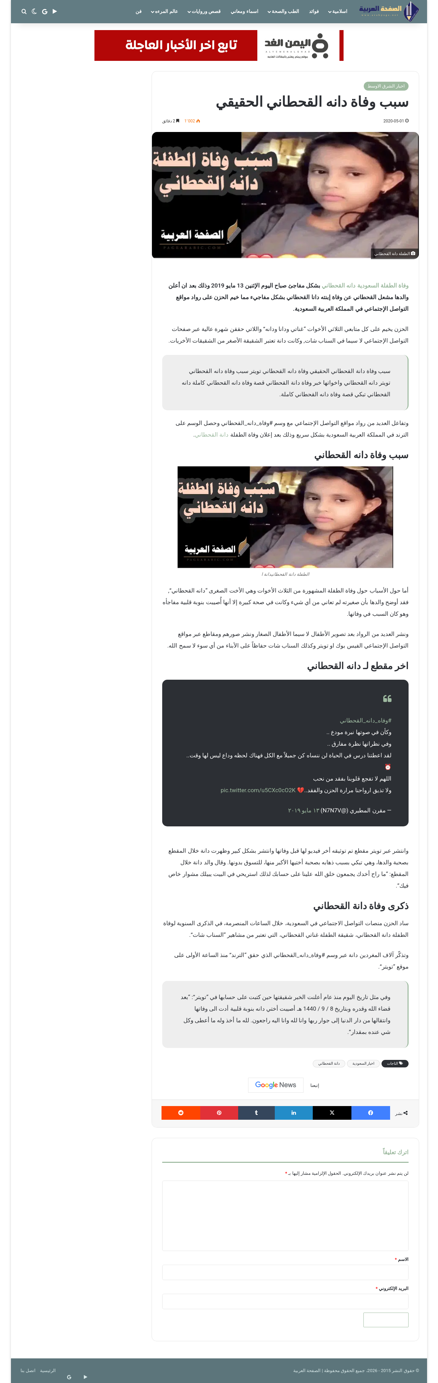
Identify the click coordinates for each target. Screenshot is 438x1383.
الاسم (402, 1259)
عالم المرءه (166, 11)
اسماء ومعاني (244, 11)
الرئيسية (48, 1370)
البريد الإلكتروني (392, 1288)
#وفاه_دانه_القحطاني (365, 720)
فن (139, 11)
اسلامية (339, 11)
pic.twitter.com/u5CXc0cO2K (258, 790)
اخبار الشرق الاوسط (386, 86)
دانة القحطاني (212, 434)
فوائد (314, 11)
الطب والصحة (285, 11)
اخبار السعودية (363, 1063)
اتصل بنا (28, 1370)
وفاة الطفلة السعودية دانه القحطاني (365, 285)
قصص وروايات (206, 11)
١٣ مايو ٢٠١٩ (303, 810)
